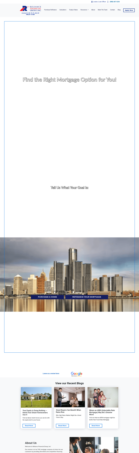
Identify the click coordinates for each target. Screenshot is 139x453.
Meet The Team (102, 10)
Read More (29, 425)
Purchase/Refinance (50, 10)
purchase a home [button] (47, 297)
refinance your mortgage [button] (86, 297)
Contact (112, 10)
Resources (84, 10)
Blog (119, 10)
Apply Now (129, 10)
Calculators (62, 10)
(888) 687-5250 (113, 2)
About (93, 10)
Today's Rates (73, 10)
